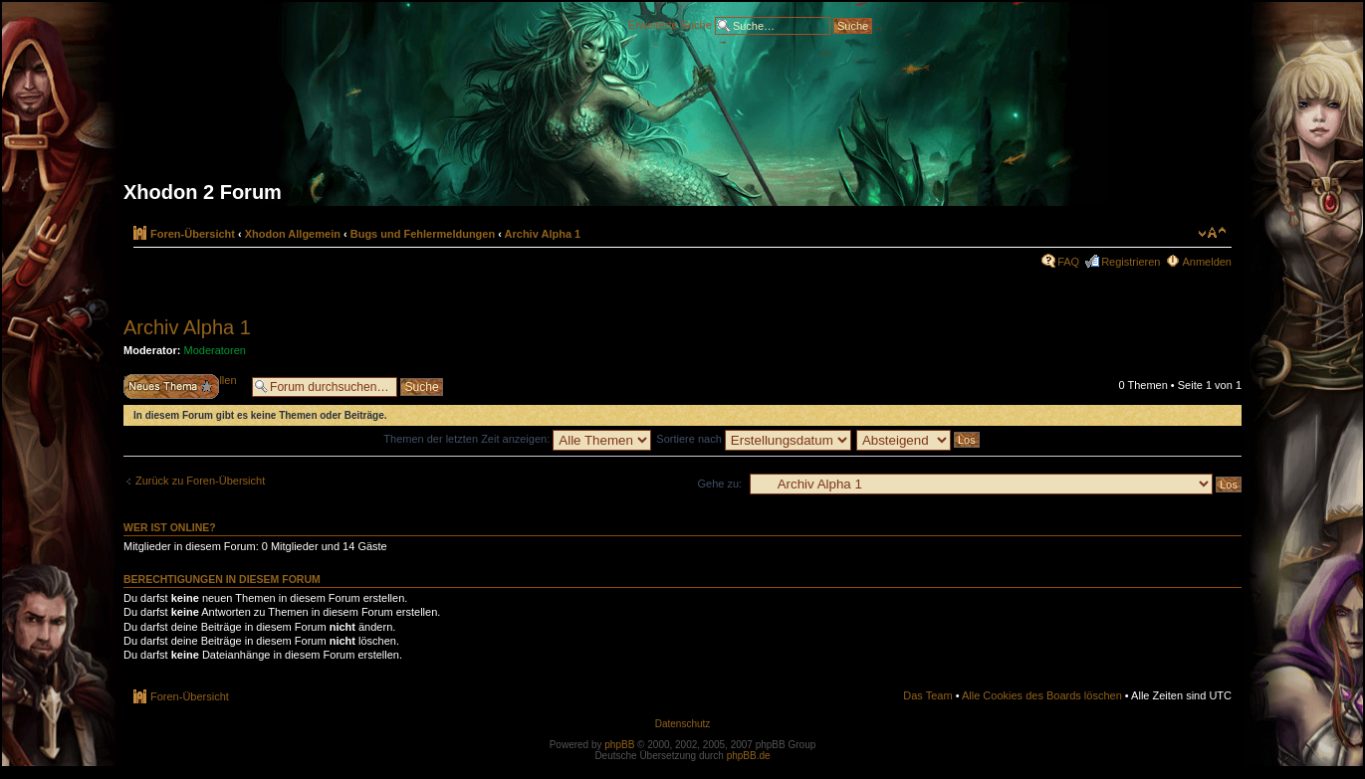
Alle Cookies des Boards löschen (1042, 695)
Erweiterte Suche (670, 24)
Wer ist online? (169, 527)
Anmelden (1207, 262)
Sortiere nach (753, 439)
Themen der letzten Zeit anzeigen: (517, 439)
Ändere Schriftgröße (1212, 233)
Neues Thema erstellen (182, 386)
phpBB (619, 744)
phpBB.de (749, 755)
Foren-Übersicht (192, 234)
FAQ (1068, 262)
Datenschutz (683, 723)
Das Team (927, 695)
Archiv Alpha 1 (543, 234)
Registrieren (1130, 262)
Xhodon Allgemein (293, 234)
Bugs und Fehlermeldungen (422, 234)
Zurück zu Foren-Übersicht (200, 481)
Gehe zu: (719, 483)
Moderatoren (215, 350)
